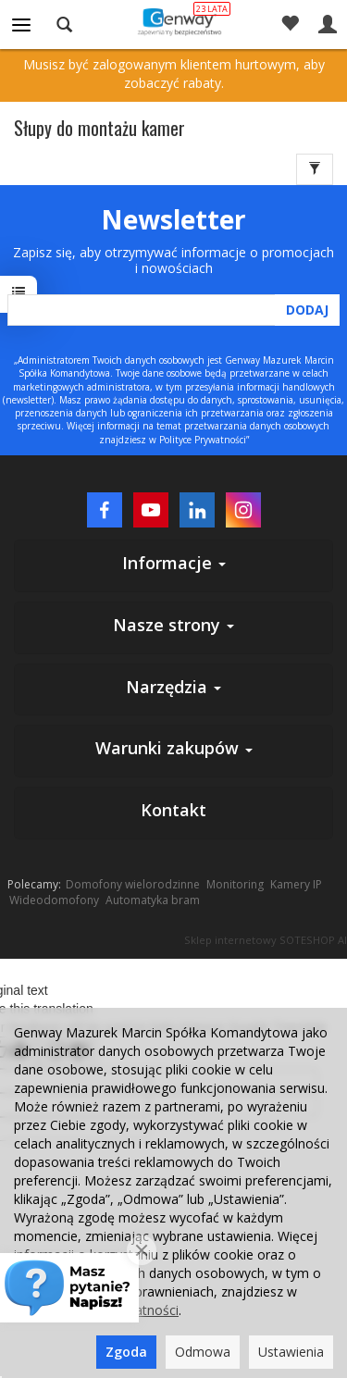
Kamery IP (296, 884)
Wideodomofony (54, 900)
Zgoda (126, 1351)
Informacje (174, 563)
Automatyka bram (152, 900)
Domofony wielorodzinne (133, 884)
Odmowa (202, 1351)
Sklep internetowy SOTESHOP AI (265, 940)
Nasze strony (173, 625)
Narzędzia (173, 687)
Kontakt (173, 810)
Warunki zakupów (174, 748)
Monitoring (235, 884)
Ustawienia (291, 1351)
